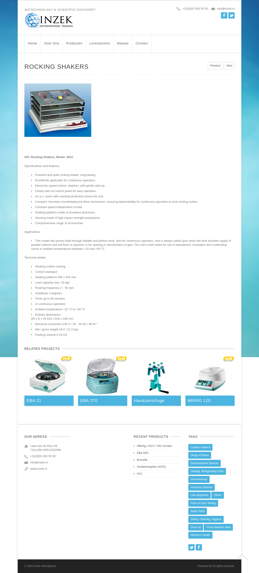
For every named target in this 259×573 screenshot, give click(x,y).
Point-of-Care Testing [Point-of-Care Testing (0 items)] (203, 503)
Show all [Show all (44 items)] (196, 527)
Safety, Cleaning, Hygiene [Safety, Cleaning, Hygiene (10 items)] (206, 519)
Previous (215, 65)
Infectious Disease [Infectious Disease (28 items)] (201, 487)
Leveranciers (99, 45)
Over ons (51, 45)
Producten (74, 45)
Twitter (231, 15)
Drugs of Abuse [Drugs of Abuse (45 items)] (200, 455)
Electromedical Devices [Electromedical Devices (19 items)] (205, 463)
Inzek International (45, 566)
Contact (142, 45)
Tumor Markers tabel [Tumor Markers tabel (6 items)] (218, 527)
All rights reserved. (223, 566)
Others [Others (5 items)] (218, 495)
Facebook (224, 15)
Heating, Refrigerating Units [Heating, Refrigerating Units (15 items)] (207, 471)
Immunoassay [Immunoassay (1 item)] (199, 479)
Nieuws (123, 45)
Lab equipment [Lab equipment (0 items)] (199, 495)
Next (229, 65)
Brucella (142, 459)
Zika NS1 (143, 452)
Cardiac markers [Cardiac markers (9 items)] (200, 447)
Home (32, 45)
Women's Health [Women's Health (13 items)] (200, 535)
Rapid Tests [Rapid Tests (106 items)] (197, 511)
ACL (139, 473)
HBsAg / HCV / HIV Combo (154, 446)
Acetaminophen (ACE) (151, 466)
